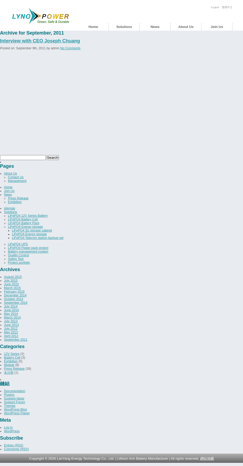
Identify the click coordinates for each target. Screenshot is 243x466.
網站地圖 (207, 458)
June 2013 (11, 325)
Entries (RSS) (13, 445)
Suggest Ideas (14, 398)
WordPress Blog (15, 409)
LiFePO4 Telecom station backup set (37, 238)
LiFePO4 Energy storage (25, 227)
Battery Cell (12, 357)
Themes (9, 406)
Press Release (18, 198)
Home (93, 27)
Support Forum (14, 402)
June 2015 (11, 284)
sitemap (9, 208)
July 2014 (10, 306)
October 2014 (13, 299)
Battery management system (28, 251)
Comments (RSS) (16, 449)
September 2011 (15, 340)
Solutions (124, 27)
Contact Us (16, 177)
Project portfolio (19, 263)
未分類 (8, 372)
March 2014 (12, 317)
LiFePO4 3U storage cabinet (32, 230)
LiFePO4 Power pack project (28, 248)
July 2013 (10, 321)
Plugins (9, 395)
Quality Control (18, 255)
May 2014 (11, 314)
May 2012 (11, 332)
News (155, 27)
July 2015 (10, 280)
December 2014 (15, 295)
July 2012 (10, 328)
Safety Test (16, 259)
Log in (8, 427)
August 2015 (13, 277)
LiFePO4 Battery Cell (23, 219)
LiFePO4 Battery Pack (23, 223)
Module (9, 365)
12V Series (12, 354)
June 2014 (11, 310)
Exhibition (15, 202)
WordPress (12, 431)
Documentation (14, 391)
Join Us (217, 27)
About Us (186, 27)
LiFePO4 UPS (18, 244)
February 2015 (14, 292)
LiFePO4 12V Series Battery (28, 216)
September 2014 (15, 303)
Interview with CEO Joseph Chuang (40, 41)
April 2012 (11, 336)
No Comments (70, 48)
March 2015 (12, 288)
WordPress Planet (17, 413)
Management (17, 181)
